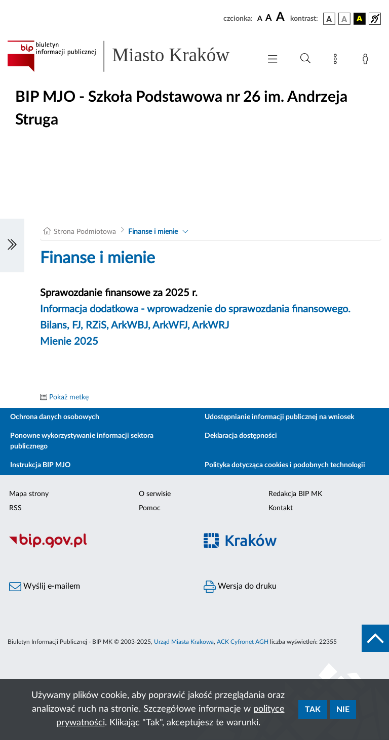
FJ (76, 325)
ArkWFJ (169, 325)
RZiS (96, 325)
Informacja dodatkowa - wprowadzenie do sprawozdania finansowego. (195, 309)
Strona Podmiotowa (85, 231)
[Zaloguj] (367, 60)
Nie (342, 710)
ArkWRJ (210, 325)
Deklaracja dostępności (241, 435)
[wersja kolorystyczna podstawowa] (329, 18)
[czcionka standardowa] (259, 18)
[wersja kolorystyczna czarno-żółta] (359, 18)
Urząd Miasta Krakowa (184, 642)
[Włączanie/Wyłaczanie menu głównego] (272, 60)
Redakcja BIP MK (295, 494)
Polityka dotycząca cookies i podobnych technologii (285, 465)
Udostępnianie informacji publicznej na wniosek (279, 417)
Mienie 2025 (69, 342)
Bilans (53, 325)
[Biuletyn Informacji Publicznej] (97, 546)
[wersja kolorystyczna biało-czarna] (344, 18)
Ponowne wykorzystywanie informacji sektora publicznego (81, 441)
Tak (313, 710)
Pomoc (150, 508)
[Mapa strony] (337, 60)
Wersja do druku (240, 587)
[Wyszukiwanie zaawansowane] (305, 59)
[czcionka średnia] (268, 18)
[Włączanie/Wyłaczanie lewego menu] (12, 245)
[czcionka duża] (281, 17)
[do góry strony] (375, 638)
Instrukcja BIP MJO (40, 465)
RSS (15, 508)
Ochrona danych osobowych (54, 417)
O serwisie (155, 494)
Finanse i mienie (153, 231)
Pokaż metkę (69, 397)
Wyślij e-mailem (44, 587)
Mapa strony (29, 494)
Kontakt (280, 508)
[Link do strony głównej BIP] (129, 56)
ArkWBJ (129, 325)
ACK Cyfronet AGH (242, 642)
